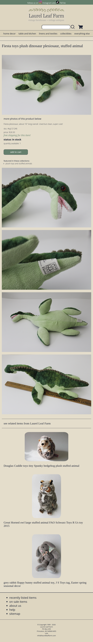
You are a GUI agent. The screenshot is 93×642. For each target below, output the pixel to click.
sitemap (14, 614)
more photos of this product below (22, 118)
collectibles (65, 33)
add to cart (15, 152)
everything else (82, 33)
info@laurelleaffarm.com (46, 635)
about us (15, 606)
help (12, 610)
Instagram (47, 3)
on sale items (18, 602)
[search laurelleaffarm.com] (73, 27)
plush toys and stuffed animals (19, 163)
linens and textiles (48, 33)
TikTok (63, 3)
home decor (9, 33)
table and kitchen (27, 33)
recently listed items (22, 598)
